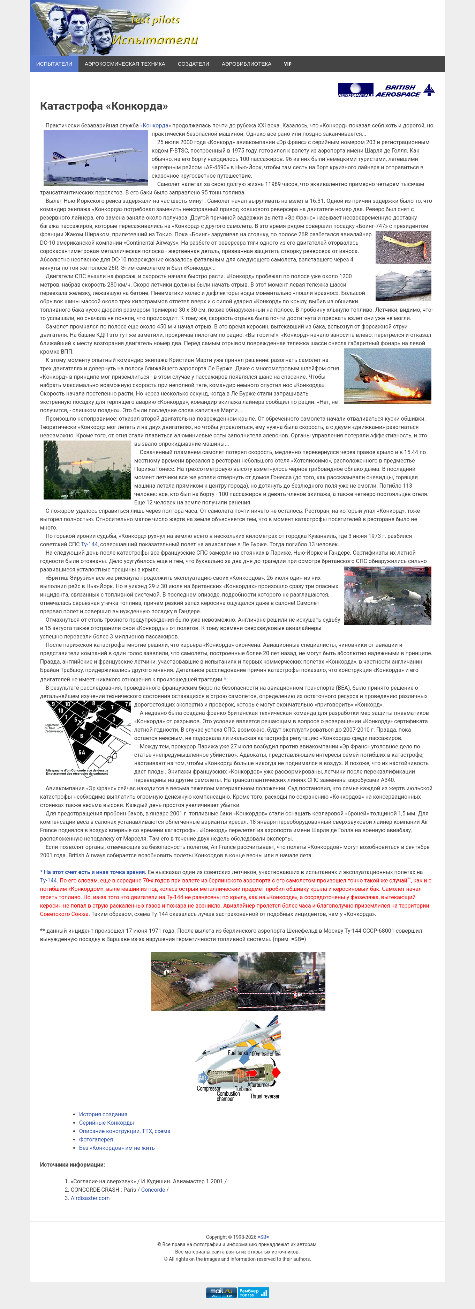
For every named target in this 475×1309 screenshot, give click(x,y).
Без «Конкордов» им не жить (117, 1148)
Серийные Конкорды (106, 1122)
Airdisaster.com (90, 1198)
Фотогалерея (96, 1139)
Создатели (193, 64)
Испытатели (54, 64)
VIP (287, 64)
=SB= (263, 1237)
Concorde (153, 1189)
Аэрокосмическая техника (125, 64)
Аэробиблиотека (246, 64)
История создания (103, 1114)
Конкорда (155, 125)
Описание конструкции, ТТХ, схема (125, 1131)
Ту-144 (89, 544)
